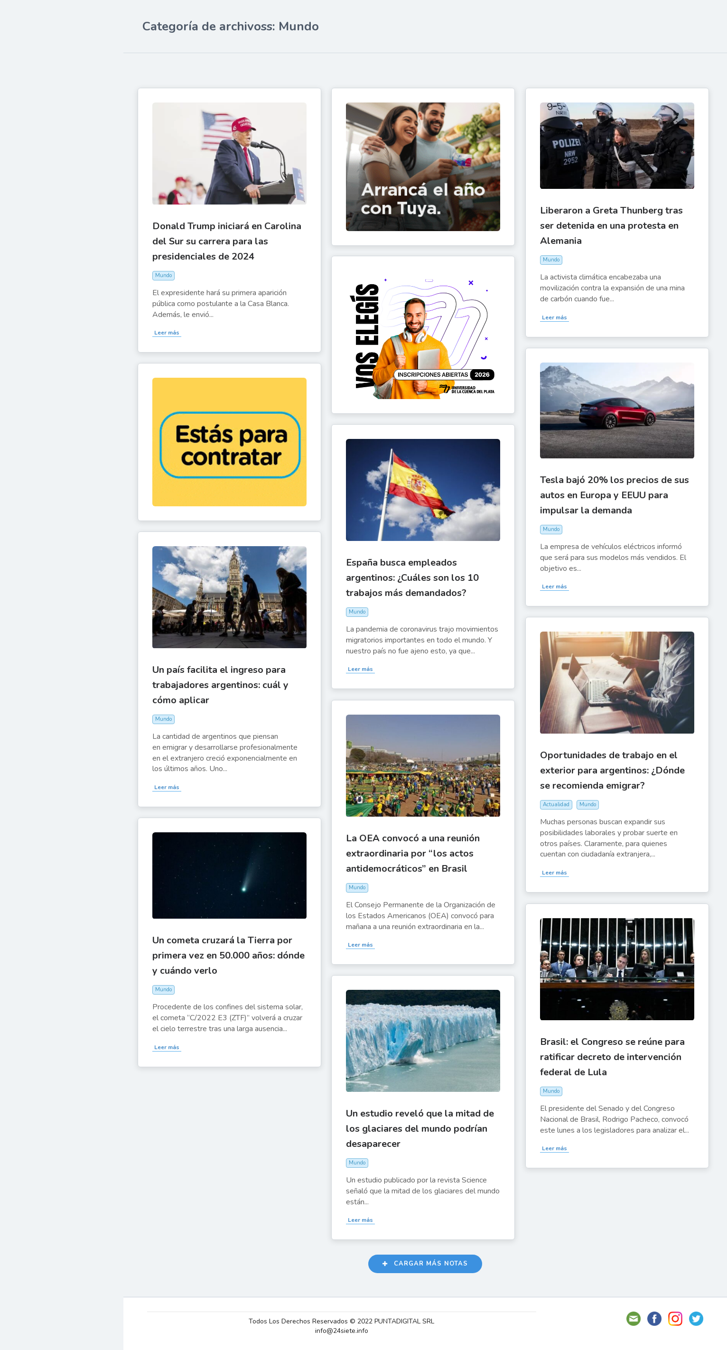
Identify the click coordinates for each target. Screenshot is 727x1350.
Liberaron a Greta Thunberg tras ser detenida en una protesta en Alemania (616, 224)
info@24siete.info (345, 1330)
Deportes (37, 230)
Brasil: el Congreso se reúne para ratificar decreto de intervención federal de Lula (617, 1056)
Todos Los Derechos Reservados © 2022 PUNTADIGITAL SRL (345, 1321)
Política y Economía (57, 164)
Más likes (205, 67)
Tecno (31, 186)
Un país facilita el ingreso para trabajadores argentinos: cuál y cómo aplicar (225, 684)
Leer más (171, 331)
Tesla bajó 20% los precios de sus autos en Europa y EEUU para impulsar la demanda (619, 494)
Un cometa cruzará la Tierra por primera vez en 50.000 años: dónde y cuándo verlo (233, 954)
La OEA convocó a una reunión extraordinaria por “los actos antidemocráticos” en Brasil (418, 852)
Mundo (33, 208)
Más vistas (254, 67)
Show (30, 142)
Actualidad (40, 120)
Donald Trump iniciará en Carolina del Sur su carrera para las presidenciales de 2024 (231, 240)
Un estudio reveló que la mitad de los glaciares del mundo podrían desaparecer (425, 1127)
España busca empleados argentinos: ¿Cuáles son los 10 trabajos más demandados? (417, 576)
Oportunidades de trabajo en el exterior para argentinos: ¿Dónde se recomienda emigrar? (617, 769)
